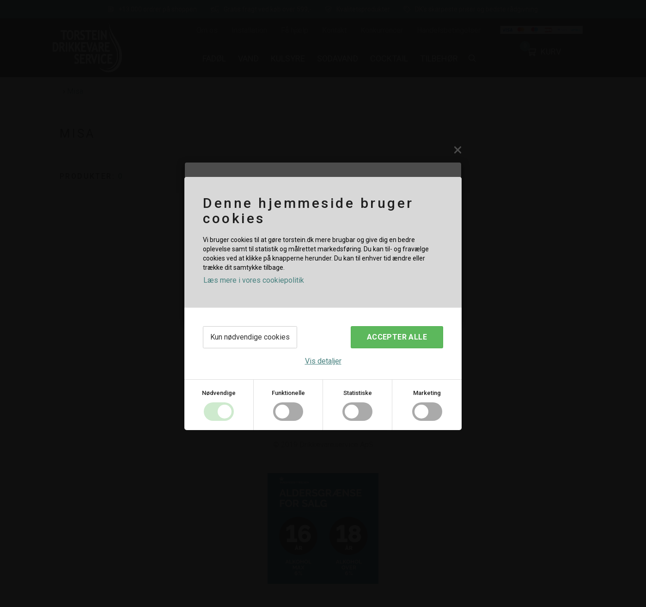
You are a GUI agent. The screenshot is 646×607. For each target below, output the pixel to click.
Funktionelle (288, 392)
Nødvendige (219, 392)
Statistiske (357, 392)
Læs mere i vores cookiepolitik (253, 280)
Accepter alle (397, 337)
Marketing (427, 392)
